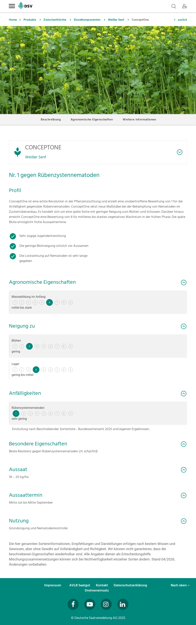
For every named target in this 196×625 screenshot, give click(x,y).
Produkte (30, 19)
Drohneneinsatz (97, 590)
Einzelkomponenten (87, 19)
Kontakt (102, 585)
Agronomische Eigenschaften (92, 119)
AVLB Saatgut (80, 585)
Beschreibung (51, 119)
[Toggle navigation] (11, 5)
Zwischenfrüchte (54, 19)
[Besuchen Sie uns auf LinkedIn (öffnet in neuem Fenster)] (122, 604)
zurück (182, 19)
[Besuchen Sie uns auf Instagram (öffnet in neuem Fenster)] (106, 604)
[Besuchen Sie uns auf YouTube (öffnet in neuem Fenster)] (89, 604)
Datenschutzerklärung (131, 585)
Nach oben (180, 585)
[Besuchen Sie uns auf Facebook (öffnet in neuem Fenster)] (73, 604)
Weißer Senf (116, 19)
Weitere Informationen (139, 119)
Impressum (53, 585)
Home (13, 19)
